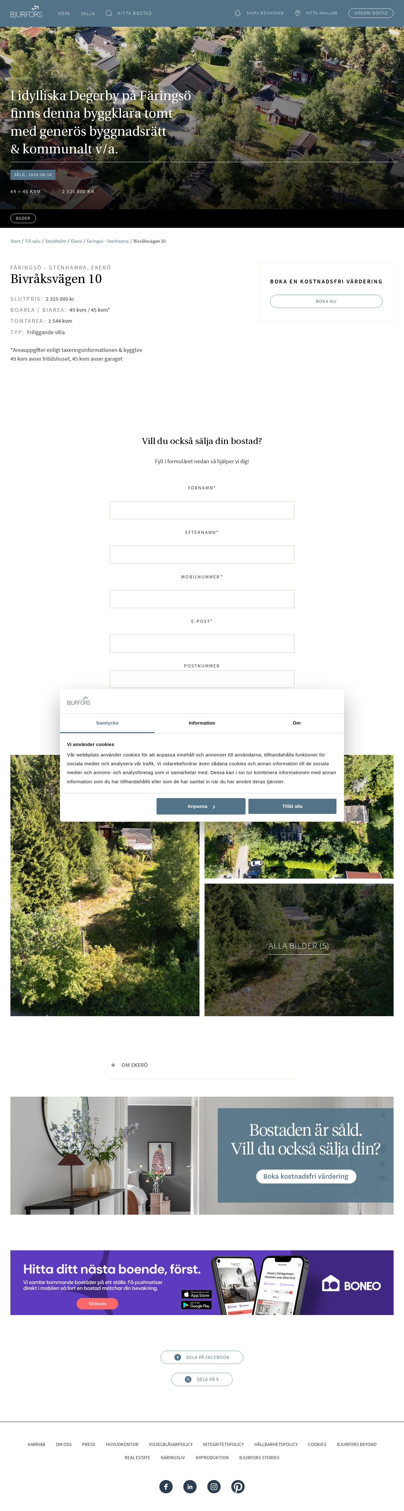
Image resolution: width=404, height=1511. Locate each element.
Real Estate (137, 1458)
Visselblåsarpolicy (171, 1444)
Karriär (36, 1444)
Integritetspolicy (223, 1444)
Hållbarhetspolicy (276, 1444)
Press (88, 1444)
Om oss (64, 1444)
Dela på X (202, 1379)
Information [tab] (202, 723)
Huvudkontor (122, 1444)
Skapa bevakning (259, 13)
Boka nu (326, 301)
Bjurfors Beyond (357, 1444)
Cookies (317, 1444)
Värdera (371, 13)
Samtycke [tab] (107, 723)
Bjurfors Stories (259, 1458)
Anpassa (201, 806)
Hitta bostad (129, 13)
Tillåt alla (292, 806)
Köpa (64, 13)
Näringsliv (173, 1458)
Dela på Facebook (202, 1357)
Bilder (23, 218)
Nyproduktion (212, 1458)
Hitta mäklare (316, 13)
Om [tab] (296, 723)
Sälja (88, 13)
